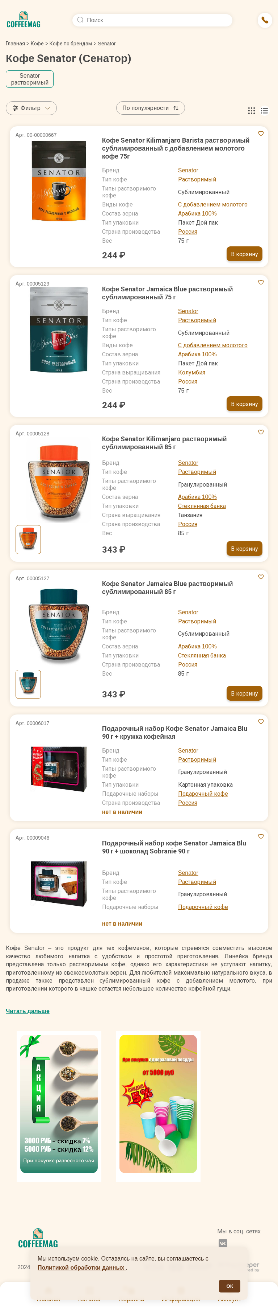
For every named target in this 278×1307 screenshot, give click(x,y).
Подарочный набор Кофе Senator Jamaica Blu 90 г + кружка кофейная (174, 732)
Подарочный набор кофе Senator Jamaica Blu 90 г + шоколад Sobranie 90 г (174, 847)
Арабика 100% (197, 213)
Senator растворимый (30, 79)
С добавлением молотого (213, 204)
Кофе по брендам (71, 43)
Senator (188, 170)
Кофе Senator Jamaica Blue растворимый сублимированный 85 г (167, 587)
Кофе (37, 43)
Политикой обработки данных (82, 1268)
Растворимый (197, 179)
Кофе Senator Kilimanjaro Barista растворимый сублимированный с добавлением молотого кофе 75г (176, 148)
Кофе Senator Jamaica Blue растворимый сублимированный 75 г (167, 293)
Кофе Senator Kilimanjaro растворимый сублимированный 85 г (164, 443)
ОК (229, 1286)
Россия (187, 231)
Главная (17, 43)
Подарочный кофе (203, 793)
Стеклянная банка (202, 506)
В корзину (244, 254)
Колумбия (191, 372)
